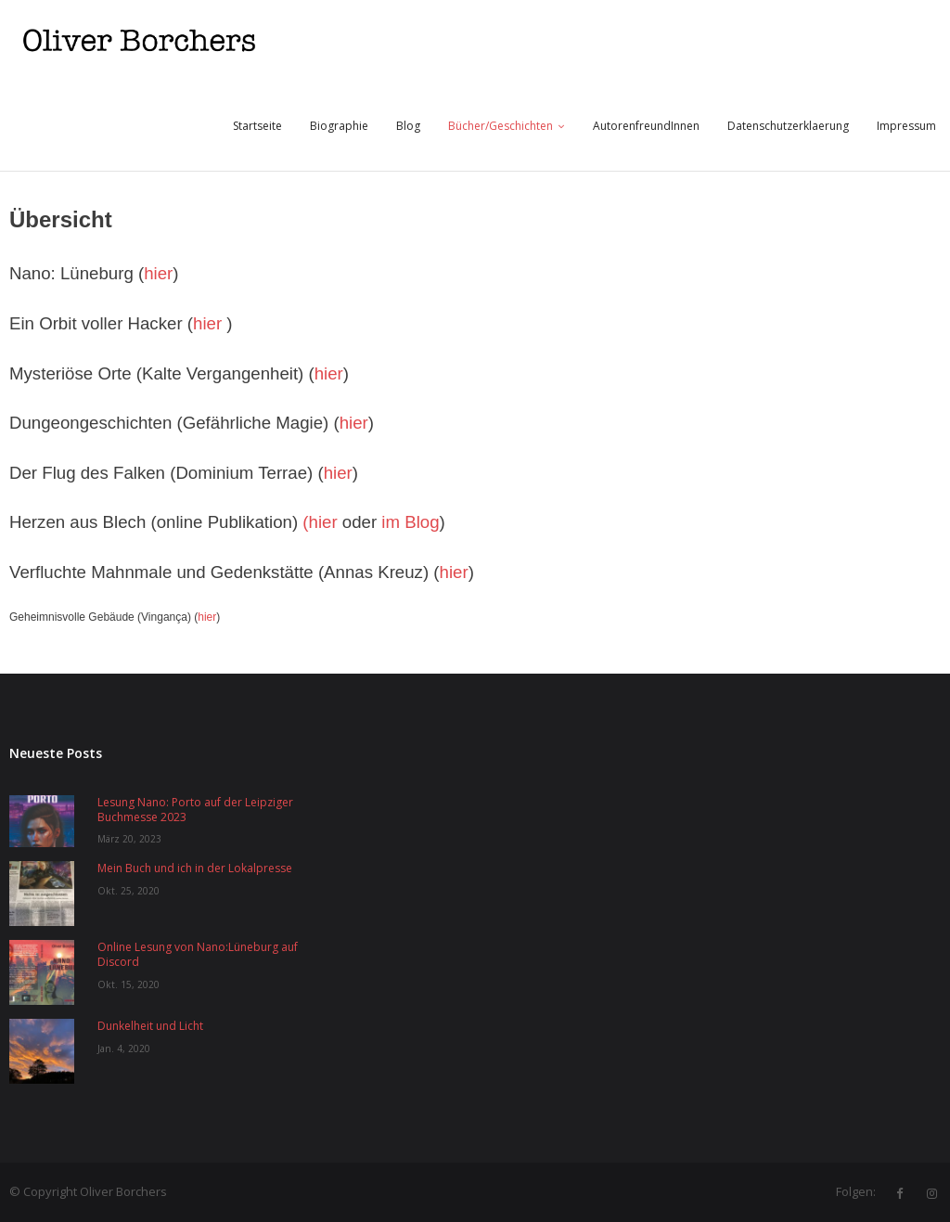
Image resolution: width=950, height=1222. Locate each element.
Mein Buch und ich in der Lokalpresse (194, 868)
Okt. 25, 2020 (128, 890)
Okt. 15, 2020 (128, 984)
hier (158, 273)
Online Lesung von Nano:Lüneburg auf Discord (197, 954)
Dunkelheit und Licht (150, 1026)
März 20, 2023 (129, 838)
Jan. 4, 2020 (123, 1048)
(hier (319, 522)
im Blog (410, 522)
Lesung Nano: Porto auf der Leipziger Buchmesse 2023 (195, 809)
